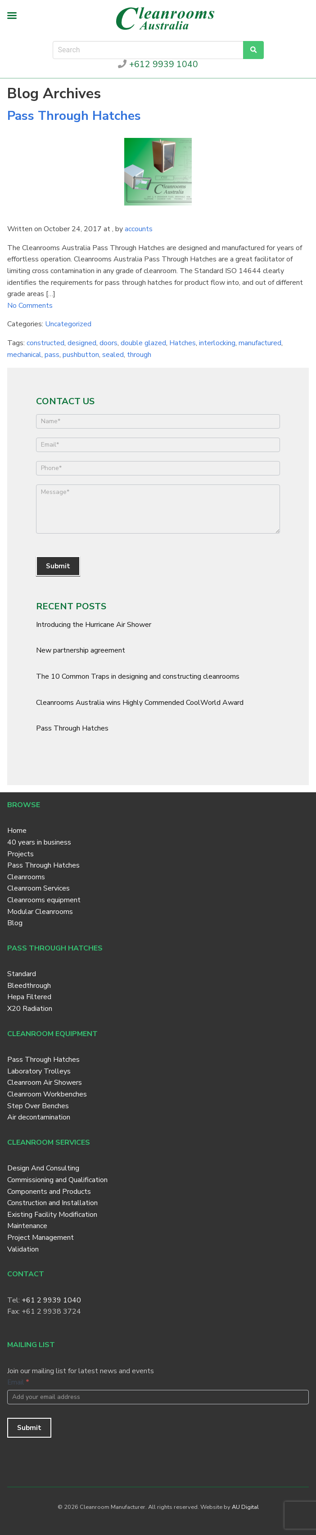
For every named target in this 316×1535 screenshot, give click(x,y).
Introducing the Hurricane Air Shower (93, 625)
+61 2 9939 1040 (51, 1300)
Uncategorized (68, 324)
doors (108, 343)
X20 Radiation (29, 1009)
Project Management (40, 1238)
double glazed (143, 343)
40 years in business (39, 842)
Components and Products (49, 1192)
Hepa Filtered (29, 997)
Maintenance (27, 1226)
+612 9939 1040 (158, 64)
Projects (20, 854)
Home (17, 831)
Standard (21, 974)
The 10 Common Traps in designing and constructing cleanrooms (137, 676)
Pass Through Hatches (74, 115)
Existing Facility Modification (52, 1215)
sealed (113, 355)
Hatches (182, 343)
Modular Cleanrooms (40, 912)
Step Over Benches (38, 1106)
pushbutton (81, 355)
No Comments (30, 306)
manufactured (260, 343)
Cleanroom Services (38, 888)
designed (82, 343)
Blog (15, 923)
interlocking (217, 343)
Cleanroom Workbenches (47, 1094)
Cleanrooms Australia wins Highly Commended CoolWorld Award (140, 703)
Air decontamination (38, 1117)
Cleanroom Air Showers (44, 1082)
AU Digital (245, 1507)
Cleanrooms (26, 877)
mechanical (24, 355)
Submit (58, 566)
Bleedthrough (29, 986)
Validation (23, 1249)
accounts (139, 229)
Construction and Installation (52, 1203)
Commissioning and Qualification (57, 1180)
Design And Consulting (43, 1168)
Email (18, 1382)
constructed (45, 343)
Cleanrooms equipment (44, 900)
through (139, 355)
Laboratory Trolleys (39, 1071)
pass (52, 355)
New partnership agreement (80, 650)
